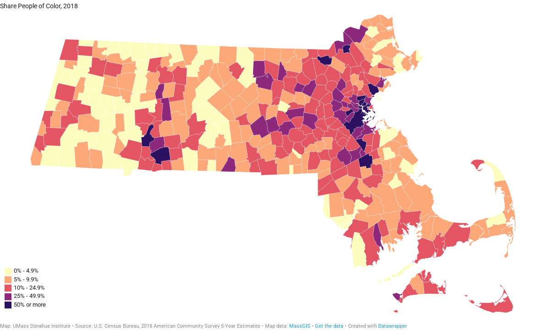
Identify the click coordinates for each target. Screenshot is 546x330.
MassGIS (299, 326)
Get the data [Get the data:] (329, 326)
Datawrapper (392, 326)
